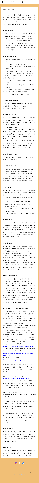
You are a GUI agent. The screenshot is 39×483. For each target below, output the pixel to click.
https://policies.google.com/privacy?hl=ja (16, 360)
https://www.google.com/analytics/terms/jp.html (18, 346)
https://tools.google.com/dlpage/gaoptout (16, 378)
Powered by (19, 474)
